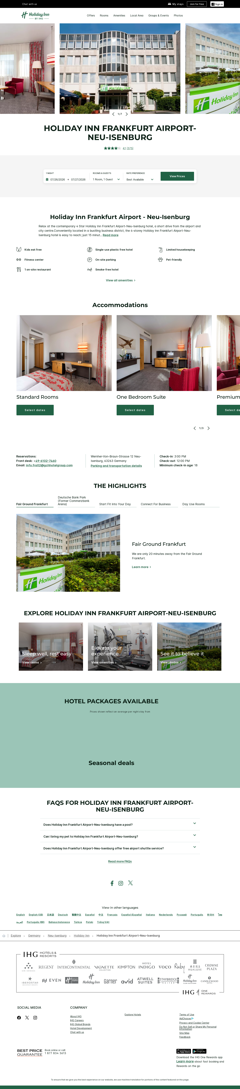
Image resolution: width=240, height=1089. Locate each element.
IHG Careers (77, 1020)
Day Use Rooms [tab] (193, 504)
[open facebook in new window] (110, 883)
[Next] (126, 114)
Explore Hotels (133, 1014)
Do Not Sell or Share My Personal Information (197, 1027)
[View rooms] (31, 663)
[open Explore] (17, 935)
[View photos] (170, 663)
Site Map (184, 1033)
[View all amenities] (120, 281)
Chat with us (29, 4)
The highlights (120, 485)
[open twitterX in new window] (129, 883)
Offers (91, 15)
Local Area (136, 15)
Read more (110, 235)
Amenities (119, 15)
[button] (35, 410)
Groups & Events (158, 15)
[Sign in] (217, 3)
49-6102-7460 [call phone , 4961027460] (45, 461)
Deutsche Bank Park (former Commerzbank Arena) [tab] (73, 501)
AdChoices (186, 1018)
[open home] (5, 936)
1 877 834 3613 (55, 1053)
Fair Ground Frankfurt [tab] (32, 504)
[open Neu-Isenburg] (57, 935)
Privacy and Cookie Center (194, 1022)
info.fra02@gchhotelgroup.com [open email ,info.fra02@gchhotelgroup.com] (49, 465)
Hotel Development (81, 1028)
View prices (177, 176)
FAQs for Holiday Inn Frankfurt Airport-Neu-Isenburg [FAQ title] (120, 806)
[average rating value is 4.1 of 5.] (115, 148)
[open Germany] (34, 935)
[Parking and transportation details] (116, 466)
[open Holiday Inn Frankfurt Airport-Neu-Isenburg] (127, 935)
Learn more (140, 567)
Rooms (104, 15)
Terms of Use (186, 1014)
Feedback (184, 1037)
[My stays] (176, 4)
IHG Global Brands (80, 1024)
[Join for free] (197, 4)
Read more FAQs (120, 861)
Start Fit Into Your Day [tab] (115, 504)
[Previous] (113, 114)
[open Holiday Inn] (81, 935)
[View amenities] (103, 663)
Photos (178, 15)
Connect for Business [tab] (156, 504)
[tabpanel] (120, 553)
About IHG (76, 1016)
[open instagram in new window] (119, 883)
